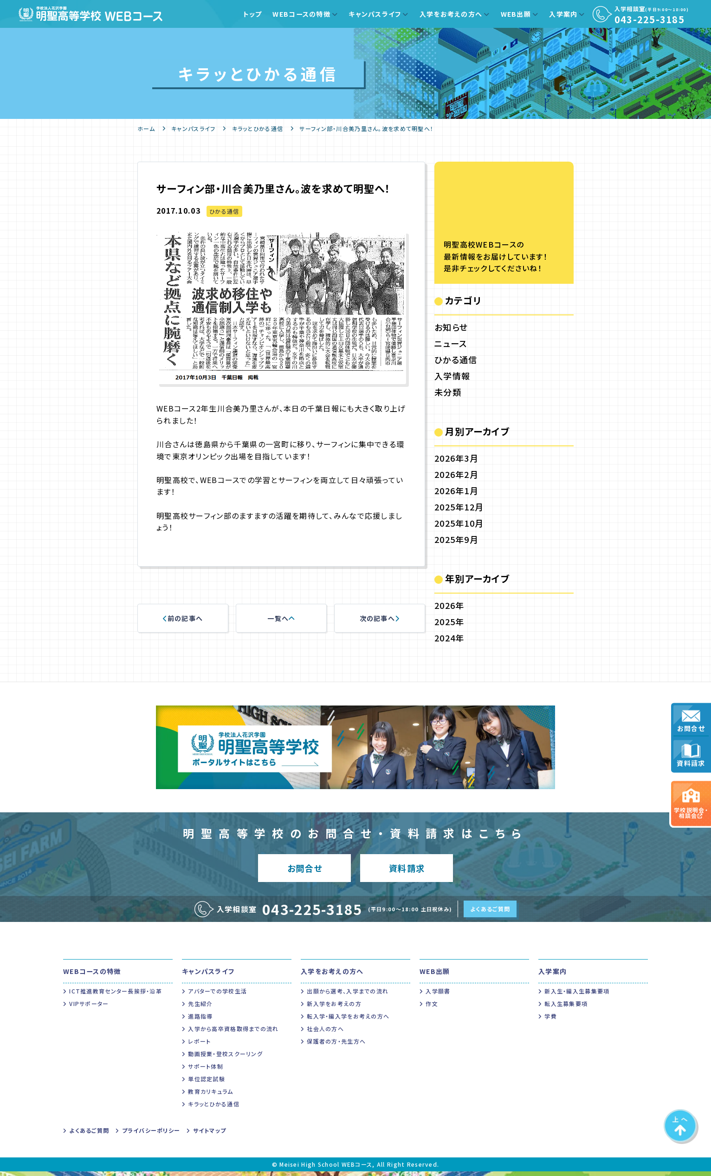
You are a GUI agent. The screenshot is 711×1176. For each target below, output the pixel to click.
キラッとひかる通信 (258, 128)
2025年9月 (456, 539)
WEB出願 (516, 14)
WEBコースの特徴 (301, 14)
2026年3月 (456, 458)
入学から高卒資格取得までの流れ (233, 1033)
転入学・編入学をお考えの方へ (348, 1021)
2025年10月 (459, 523)
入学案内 (563, 14)
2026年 (449, 605)
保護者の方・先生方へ (336, 1046)
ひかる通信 (224, 211)
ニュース (450, 343)
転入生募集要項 (566, 1008)
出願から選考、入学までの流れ (347, 996)
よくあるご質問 (490, 913)
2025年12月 (459, 507)
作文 (432, 1008)
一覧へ (281, 618)
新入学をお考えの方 (334, 1008)
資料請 (407, 870)
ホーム (146, 128)
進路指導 (200, 1021)
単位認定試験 (206, 1083)
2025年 (449, 621)
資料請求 (691, 756)
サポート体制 (205, 1071)
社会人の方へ (325, 1033)
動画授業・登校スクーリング (225, 1058)
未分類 (447, 392)
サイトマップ (209, 1135)
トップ (252, 14)
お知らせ (451, 327)
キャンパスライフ (375, 14)
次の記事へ (380, 618)
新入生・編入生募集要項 (576, 996)
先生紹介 (200, 1008)
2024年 (449, 638)
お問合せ (691, 721)
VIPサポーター (89, 1008)
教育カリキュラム (210, 1096)
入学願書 (438, 996)
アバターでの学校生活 (217, 996)
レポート (199, 1046)
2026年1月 (456, 490)
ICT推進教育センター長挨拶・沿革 (115, 996)
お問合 (304, 870)
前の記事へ (183, 618)
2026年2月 (456, 474)
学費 (550, 1021)
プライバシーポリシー (151, 1135)
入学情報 (452, 376)
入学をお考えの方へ (451, 14)
